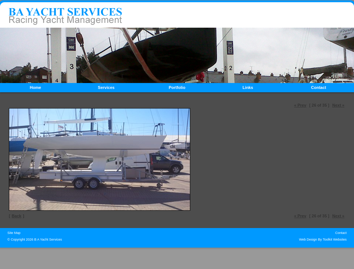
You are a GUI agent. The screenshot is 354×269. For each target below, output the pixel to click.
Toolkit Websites (335, 239)
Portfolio (177, 87)
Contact (318, 87)
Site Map (14, 233)
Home (35, 87)
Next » (338, 105)
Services (106, 87)
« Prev (300, 105)
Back (16, 216)
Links (248, 87)
